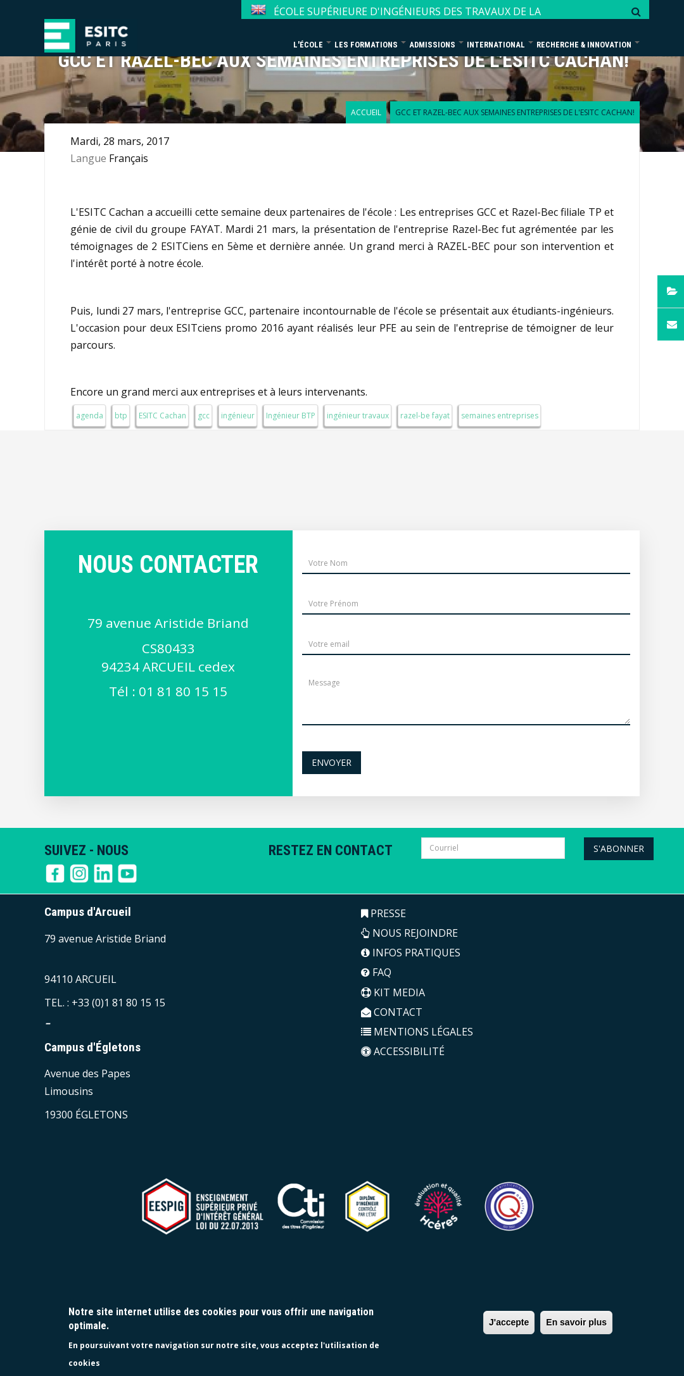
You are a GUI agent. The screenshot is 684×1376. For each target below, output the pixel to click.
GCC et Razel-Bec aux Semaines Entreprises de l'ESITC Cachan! (343, 60)
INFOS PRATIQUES (410, 953)
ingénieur (238, 415)
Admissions (436, 44)
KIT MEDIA (393, 992)
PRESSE (383, 913)
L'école (312, 44)
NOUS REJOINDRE (409, 933)
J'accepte (509, 1322)
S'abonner (618, 848)
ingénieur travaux (358, 415)
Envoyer (332, 762)
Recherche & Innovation (588, 44)
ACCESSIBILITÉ (403, 1051)
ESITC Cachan (162, 415)
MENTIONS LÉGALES (417, 1032)
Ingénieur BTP (290, 415)
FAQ (376, 972)
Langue (88, 158)
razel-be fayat (425, 415)
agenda (89, 415)
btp (121, 415)
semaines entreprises (499, 415)
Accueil (366, 112)
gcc (204, 415)
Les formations (370, 44)
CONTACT (391, 1012)
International (500, 44)
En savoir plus (576, 1322)
